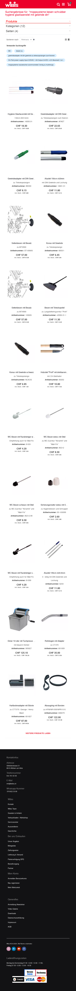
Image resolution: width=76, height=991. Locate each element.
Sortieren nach (12, 39)
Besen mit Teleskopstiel (54, 307)
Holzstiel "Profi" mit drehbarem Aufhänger (58, 372)
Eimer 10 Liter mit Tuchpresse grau (22, 640)
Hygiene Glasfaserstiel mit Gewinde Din (24, 114)
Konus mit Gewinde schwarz (21, 372)
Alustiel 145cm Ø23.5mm (54, 572)
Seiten (12, 31)
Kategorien (15, 26)
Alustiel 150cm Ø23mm (54, 178)
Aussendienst (13, 826)
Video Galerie (13, 909)
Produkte (11, 21)
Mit (9, 51)
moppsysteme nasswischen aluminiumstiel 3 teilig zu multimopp (30, 65)
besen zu (19, 51)
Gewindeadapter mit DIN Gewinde (55, 114)
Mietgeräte (12, 845)
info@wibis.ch (11, 783)
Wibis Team (12, 808)
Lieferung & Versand (15, 854)
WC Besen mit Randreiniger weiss (22, 436)
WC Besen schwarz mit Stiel (22, 504)
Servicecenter (13, 822)
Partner (10, 868)
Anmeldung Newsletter (16, 904)
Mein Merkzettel (14, 887)
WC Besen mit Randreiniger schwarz (23, 572)
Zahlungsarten (13, 850)
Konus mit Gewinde (54, 243)
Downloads (12, 913)
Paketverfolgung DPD (16, 859)
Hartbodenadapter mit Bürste (21, 705)
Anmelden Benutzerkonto (17, 878)
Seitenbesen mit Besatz (22, 243)
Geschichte (12, 831)
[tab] (38, 21)
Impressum (12, 922)
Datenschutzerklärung (16, 917)
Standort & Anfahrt (15, 813)
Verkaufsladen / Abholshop (18, 817)
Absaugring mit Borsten (54, 705)
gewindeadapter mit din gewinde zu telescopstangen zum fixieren (31, 55)
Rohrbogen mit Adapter (54, 640)
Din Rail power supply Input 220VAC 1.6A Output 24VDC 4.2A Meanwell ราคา (35, 60)
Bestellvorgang (13, 864)
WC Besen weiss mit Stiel (54, 436)
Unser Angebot (13, 841)
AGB (9, 926)
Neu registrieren (14, 883)
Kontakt (11, 804)
